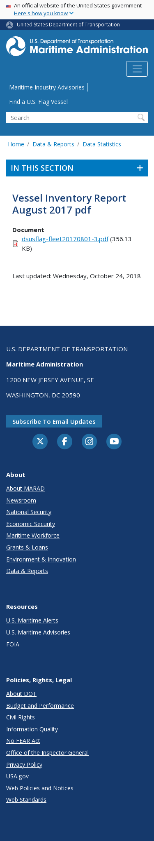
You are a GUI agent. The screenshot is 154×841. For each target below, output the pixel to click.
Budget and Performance (40, 705)
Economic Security (30, 524)
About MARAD (25, 488)
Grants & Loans (27, 547)
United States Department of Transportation (68, 24)
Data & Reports (53, 144)
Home (16, 144)
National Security (28, 512)
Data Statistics (102, 144)
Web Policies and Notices (40, 788)
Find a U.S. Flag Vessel (38, 102)
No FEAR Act (23, 741)
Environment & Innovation (41, 559)
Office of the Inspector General (47, 752)
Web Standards (26, 799)
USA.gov (17, 776)
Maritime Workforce (33, 535)
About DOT (21, 694)
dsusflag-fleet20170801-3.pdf (65, 239)
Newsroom (21, 500)
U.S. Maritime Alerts (32, 620)
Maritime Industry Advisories (47, 87)
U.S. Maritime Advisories (38, 632)
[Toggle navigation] (137, 69)
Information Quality (32, 729)
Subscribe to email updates (54, 421)
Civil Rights (20, 717)
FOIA (12, 644)
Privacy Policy (24, 764)
